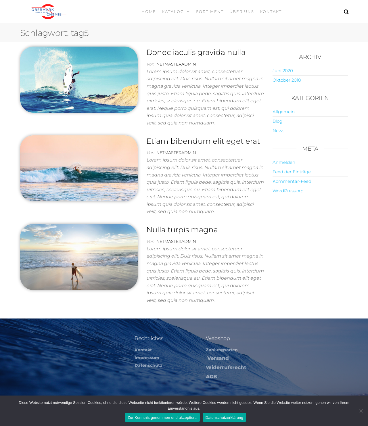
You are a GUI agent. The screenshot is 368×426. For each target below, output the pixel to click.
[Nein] (361, 411)
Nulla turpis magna (182, 229)
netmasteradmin (176, 64)
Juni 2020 (283, 70)
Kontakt (271, 11)
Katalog (173, 11)
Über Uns (241, 11)
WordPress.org (288, 190)
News (278, 130)
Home (148, 11)
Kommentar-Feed (292, 181)
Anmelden (284, 162)
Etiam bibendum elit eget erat (203, 141)
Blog (277, 121)
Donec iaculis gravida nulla (196, 52)
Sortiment (210, 11)
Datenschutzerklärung (224, 417)
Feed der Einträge (292, 171)
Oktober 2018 (287, 80)
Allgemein (284, 111)
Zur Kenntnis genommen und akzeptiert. (162, 417)
